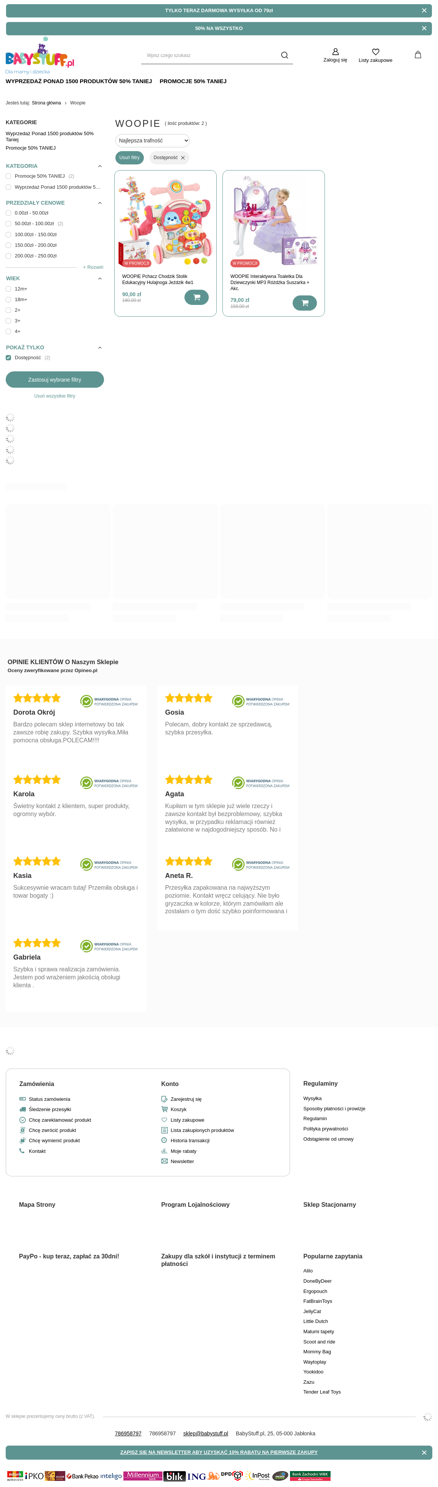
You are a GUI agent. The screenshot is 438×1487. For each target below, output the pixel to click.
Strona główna (46, 103)
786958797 (128, 1433)
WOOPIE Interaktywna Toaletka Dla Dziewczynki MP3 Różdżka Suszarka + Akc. (269, 282)
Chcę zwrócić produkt (52, 1130)
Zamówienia (36, 1084)
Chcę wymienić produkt (54, 1140)
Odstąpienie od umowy (328, 1139)
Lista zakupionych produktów (202, 1130)
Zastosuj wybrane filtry (54, 380)
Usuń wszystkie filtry (54, 396)
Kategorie (21, 122)
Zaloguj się (335, 60)
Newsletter (182, 1161)
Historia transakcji (190, 1140)
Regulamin (315, 1118)
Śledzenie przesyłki (50, 1109)
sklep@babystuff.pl (205, 1433)
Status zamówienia (49, 1099)
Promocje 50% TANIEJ (193, 81)
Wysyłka (312, 1098)
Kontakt (37, 1151)
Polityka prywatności (325, 1129)
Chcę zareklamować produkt (60, 1120)
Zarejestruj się (186, 1099)
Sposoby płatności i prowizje (334, 1108)
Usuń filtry (130, 157)
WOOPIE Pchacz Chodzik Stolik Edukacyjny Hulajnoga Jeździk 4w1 (157, 279)
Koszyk (179, 1109)
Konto (170, 1084)
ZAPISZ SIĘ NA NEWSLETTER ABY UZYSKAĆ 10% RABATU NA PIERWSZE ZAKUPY (219, 1452)
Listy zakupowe (375, 60)
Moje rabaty (184, 1151)
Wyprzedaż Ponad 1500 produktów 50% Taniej (79, 81)
